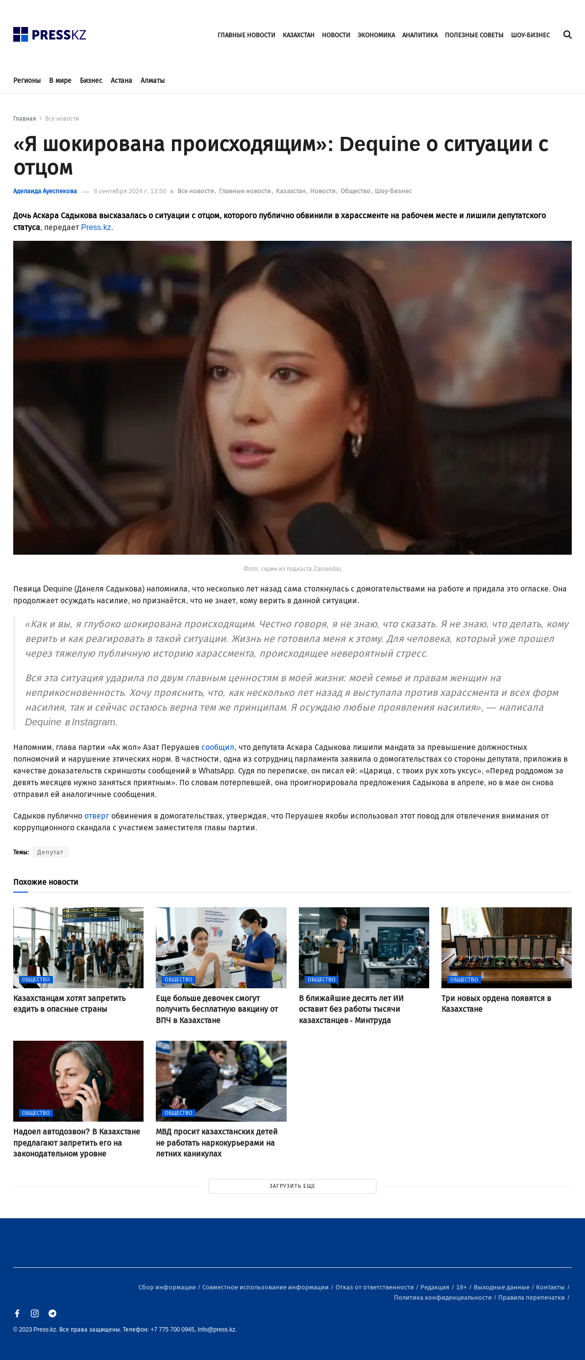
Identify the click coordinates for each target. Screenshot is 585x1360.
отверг (96, 816)
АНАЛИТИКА (420, 35)
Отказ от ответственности (375, 1287)
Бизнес (91, 81)
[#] (50, 31)
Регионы (27, 81)
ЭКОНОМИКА (376, 35)
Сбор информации (168, 1287)
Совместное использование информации (266, 1287)
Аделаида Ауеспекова (45, 191)
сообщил (217, 747)
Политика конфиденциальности (443, 1297)
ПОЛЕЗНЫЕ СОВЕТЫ (474, 35)
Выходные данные (502, 1287)
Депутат (50, 852)
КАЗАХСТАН (299, 35)
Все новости (62, 118)
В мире (60, 81)
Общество (356, 191)
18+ (462, 1287)
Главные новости (245, 191)
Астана (121, 81)
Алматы (153, 81)
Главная (24, 118)
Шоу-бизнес (393, 191)
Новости (323, 191)
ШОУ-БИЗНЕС (530, 35)
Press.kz (96, 227)
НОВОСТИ (336, 35)
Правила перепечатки (532, 1297)
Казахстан (291, 191)
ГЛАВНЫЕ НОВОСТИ (246, 35)
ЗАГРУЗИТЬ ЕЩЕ (292, 1186)
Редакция (435, 1287)
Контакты (551, 1287)
